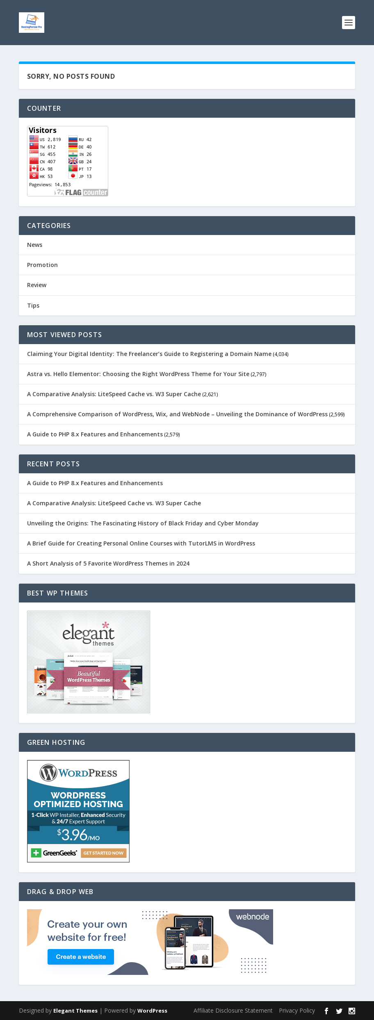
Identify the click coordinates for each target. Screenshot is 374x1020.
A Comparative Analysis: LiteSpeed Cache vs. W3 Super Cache (114, 394)
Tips (33, 305)
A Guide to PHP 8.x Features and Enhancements (95, 434)
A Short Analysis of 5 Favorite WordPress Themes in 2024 (108, 563)
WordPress (152, 1010)
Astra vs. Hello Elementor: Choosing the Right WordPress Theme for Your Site (138, 374)
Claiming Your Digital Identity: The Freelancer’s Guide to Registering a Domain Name (149, 354)
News (34, 245)
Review (36, 285)
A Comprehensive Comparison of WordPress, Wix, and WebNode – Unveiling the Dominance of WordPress (177, 414)
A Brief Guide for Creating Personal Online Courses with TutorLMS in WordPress (141, 543)
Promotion (42, 265)
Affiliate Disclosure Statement (233, 1010)
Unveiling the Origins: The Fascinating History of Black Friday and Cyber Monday (143, 523)
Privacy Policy (297, 1010)
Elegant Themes (75, 1010)
